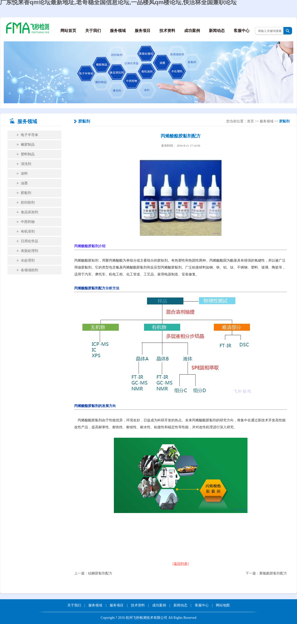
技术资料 (167, 30)
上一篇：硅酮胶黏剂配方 (93, 573)
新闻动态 (217, 30)
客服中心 (241, 30)
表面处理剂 (29, 251)
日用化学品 (29, 241)
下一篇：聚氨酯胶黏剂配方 (266, 573)
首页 (250, 121)
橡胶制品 (28, 144)
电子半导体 (29, 135)
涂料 (24, 173)
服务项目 (142, 30)
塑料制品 (28, 154)
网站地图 (223, 605)
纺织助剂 (28, 202)
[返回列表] (181, 564)
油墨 (24, 183)
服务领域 (118, 30)
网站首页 (68, 30)
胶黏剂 (26, 193)
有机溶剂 (28, 231)
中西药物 (28, 222)
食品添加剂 (29, 212)
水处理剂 (28, 260)
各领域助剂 (29, 270)
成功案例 (192, 30)
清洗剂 (26, 164)
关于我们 (93, 30)
